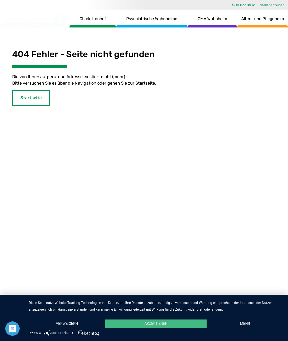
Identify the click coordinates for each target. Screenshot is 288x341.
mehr (245, 323)
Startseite (31, 97)
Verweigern (67, 323)
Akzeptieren (155, 323)
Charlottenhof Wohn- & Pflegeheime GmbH (34, 19)
